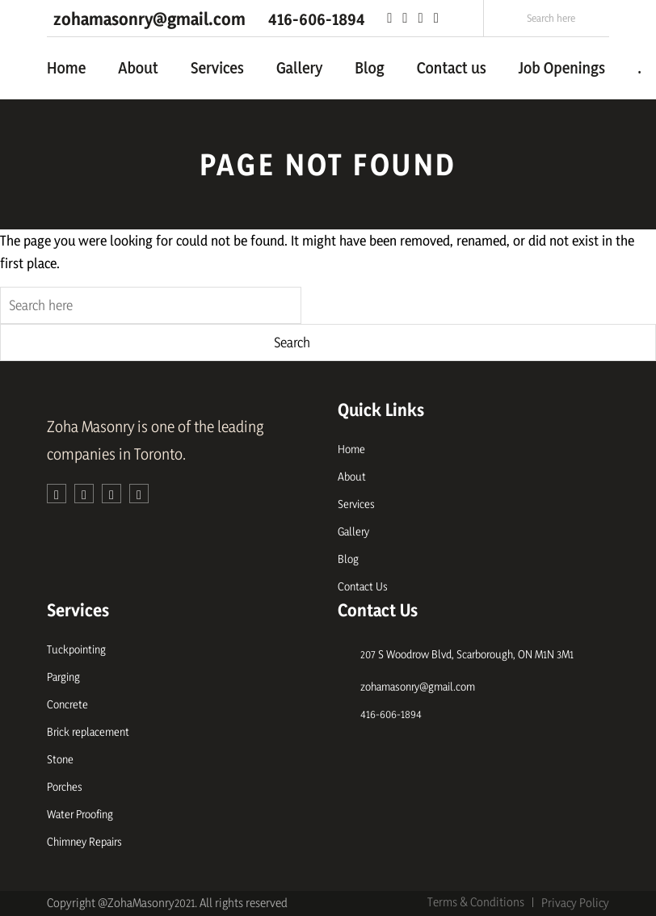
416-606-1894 (391, 714)
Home (66, 68)
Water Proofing (80, 814)
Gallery (299, 68)
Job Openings (562, 68)
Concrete (67, 704)
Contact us (451, 68)
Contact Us (363, 586)
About (138, 68)
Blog (370, 68)
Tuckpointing (76, 649)
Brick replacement (88, 731)
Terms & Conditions (475, 902)
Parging (63, 676)
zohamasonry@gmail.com (417, 686)
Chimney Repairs (84, 841)
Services (217, 68)
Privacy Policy (575, 902)
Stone (60, 759)
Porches (64, 786)
